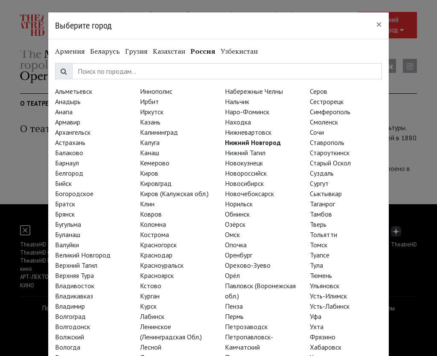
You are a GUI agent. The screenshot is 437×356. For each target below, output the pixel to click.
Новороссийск (246, 173)
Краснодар (156, 255)
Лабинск (152, 316)
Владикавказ (74, 296)
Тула (316, 265)
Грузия (136, 51)
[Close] (379, 24)
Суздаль (322, 173)
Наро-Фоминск (247, 111)
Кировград (156, 183)
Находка (238, 122)
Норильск (239, 204)
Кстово (150, 285)
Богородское (74, 193)
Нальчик (237, 101)
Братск (65, 204)
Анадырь (68, 101)
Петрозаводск (246, 326)
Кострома (154, 234)
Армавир (67, 122)
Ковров (151, 214)
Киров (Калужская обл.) (174, 193)
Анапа (64, 111)
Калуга (150, 142)
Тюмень (321, 275)
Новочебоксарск (249, 193)
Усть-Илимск (328, 296)
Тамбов (321, 214)
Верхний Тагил (76, 265)
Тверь (318, 224)
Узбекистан (239, 51)
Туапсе (319, 255)
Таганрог (322, 204)
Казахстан (169, 51)
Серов (318, 91)
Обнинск (237, 214)
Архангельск (72, 132)
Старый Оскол (330, 163)
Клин (147, 204)
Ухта (316, 326)
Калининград (159, 132)
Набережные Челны (254, 91)
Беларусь (105, 51)
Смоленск (324, 122)
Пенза (234, 306)
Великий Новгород (83, 255)
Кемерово (154, 163)
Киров (149, 173)
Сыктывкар (326, 193)
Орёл (232, 275)
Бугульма (68, 224)
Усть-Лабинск (330, 306)
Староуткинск (330, 152)
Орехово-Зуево (248, 265)
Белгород (69, 173)
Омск (232, 234)
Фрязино (322, 337)
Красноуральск (162, 265)
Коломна (153, 224)
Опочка (236, 244)
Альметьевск (73, 91)
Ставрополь (327, 142)
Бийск (63, 183)
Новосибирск (244, 183)
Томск (318, 244)
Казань (150, 122)
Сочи (317, 132)
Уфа (315, 316)
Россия (203, 51)
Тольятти (323, 234)
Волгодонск (72, 326)
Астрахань (70, 142)
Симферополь (330, 111)
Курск (148, 306)
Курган (150, 296)
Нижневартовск (248, 132)
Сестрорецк (327, 101)
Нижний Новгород (253, 142)
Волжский (69, 337)
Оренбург (238, 255)
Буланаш (67, 234)
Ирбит (149, 101)
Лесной (150, 347)
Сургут (319, 183)
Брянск (65, 214)
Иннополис (156, 91)
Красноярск (157, 275)
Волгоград (70, 316)
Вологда (67, 347)
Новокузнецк (244, 163)
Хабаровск (325, 347)
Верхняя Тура (74, 275)
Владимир (70, 306)
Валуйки (67, 244)
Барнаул (67, 163)
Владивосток (74, 285)
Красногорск (158, 244)
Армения (70, 51)
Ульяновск (324, 285)
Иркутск (151, 111)
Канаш (149, 152)
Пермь (234, 316)
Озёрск (235, 224)
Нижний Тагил (245, 152)
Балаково (69, 152)
